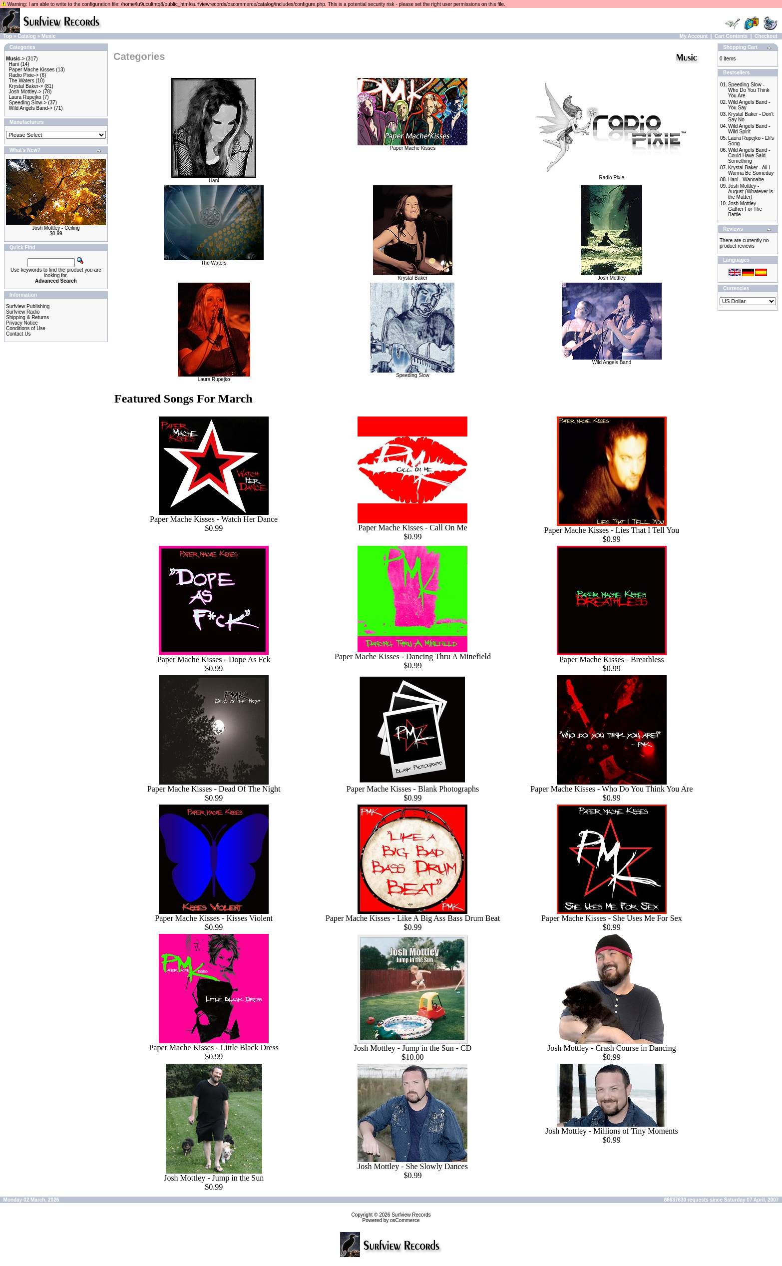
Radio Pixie (611, 175)
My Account (694, 36)
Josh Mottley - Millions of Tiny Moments (611, 1131)
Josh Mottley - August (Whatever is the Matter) (750, 191)
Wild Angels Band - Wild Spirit (749, 128)
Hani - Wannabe (746, 179)
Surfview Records (410, 1215)
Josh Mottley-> (25, 91)
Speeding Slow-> (28, 102)
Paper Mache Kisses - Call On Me (412, 527)
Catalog (26, 36)
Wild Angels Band (612, 360)
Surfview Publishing (27, 306)
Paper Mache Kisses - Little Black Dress (213, 1047)
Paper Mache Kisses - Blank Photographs (413, 789)
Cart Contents (731, 36)
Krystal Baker (412, 276)
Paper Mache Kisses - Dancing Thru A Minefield (413, 656)
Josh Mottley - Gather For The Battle (745, 209)
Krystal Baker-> (26, 86)
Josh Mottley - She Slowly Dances (413, 1166)
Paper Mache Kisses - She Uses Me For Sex (611, 918)
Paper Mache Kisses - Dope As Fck (214, 659)
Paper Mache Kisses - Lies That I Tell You (611, 530)
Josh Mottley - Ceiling (56, 228)
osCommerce (404, 1220)
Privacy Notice (22, 323)
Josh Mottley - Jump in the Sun (214, 1178)
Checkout (766, 36)
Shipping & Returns (27, 317)
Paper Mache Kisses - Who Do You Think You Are (611, 789)
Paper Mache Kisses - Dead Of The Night (214, 789)
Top (7, 36)
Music (48, 36)
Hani (14, 64)
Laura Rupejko (25, 97)
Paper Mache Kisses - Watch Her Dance (214, 519)
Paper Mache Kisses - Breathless (611, 659)
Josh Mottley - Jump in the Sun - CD (413, 1048)
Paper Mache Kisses (32, 69)
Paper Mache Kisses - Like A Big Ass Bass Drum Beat (413, 918)
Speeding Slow (412, 373)
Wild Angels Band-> (31, 108)
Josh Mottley (611, 276)
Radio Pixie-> (24, 75)
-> (15, 58)
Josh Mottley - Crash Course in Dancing (611, 1048)
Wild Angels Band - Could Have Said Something (749, 155)
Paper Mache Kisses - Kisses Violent (214, 918)
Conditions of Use (25, 328)
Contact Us (18, 334)
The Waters (21, 80)
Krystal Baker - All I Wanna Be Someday (751, 170)
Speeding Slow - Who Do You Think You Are (749, 90)
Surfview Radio (22, 312)
